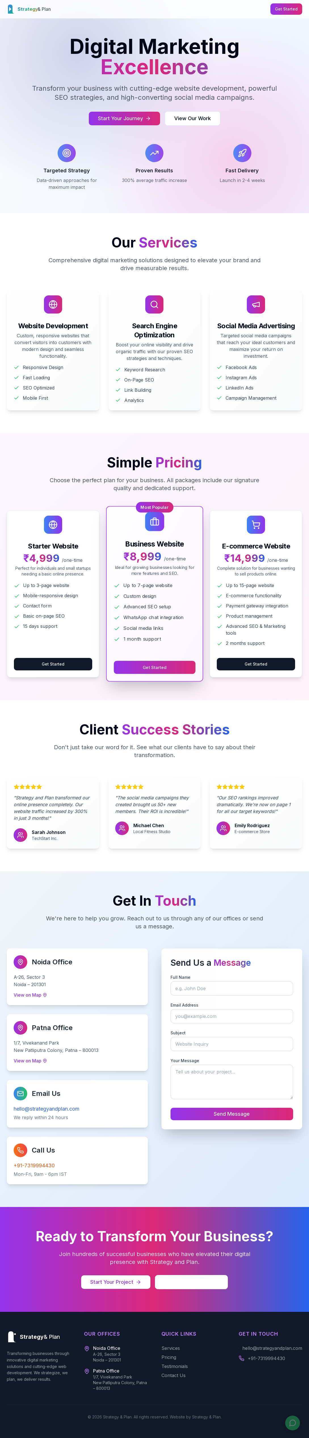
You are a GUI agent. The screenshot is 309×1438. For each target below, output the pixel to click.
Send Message (236, 1114)
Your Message (189, 1060)
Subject (182, 1032)
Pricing (168, 1357)
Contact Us (173, 1375)
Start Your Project (115, 1282)
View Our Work (192, 118)
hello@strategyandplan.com (45, 1109)
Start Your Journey (124, 118)
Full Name (185, 977)
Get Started (286, 9)
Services (170, 1348)
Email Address (189, 1005)
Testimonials (174, 1366)
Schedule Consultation (191, 1282)
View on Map (28, 995)
